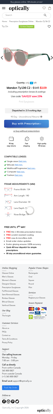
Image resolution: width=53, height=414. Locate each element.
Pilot (30, 287)
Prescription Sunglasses (11, 287)
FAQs (4, 332)
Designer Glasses (9, 284)
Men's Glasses (7, 277)
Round (31, 284)
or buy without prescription (26, 131)
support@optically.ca (22, 381)
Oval (30, 277)
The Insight (6, 316)
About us (5, 328)
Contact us (6, 335)
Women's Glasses (9, 280)
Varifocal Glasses (8, 305)
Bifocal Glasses (8, 302)
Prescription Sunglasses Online (21, 21)
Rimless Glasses (8, 298)
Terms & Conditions (9, 339)
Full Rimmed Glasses (10, 291)
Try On (5, 26)
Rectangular (33, 273)
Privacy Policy (7, 343)
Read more (23, 161)
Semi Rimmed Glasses (10, 295)
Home (4, 21)
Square (31, 280)
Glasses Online (8, 273)
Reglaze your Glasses (37, 298)
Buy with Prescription (26, 124)
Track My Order (10, 388)
